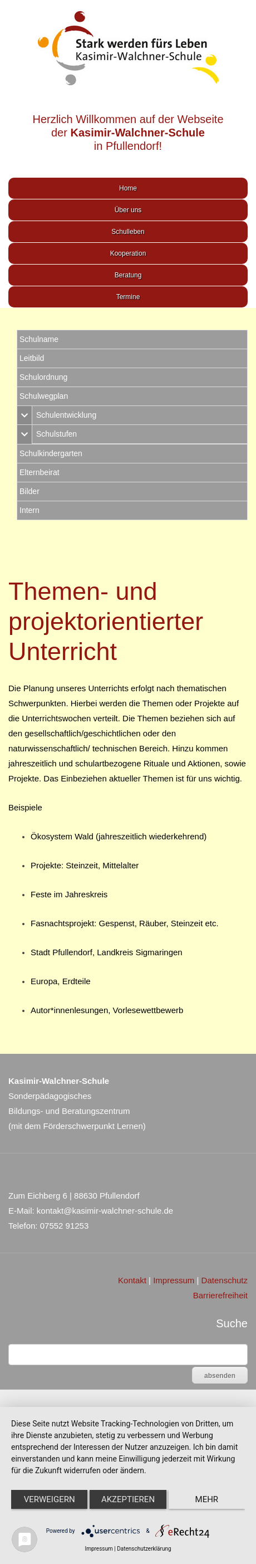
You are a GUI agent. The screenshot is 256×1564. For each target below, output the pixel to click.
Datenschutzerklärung (144, 1549)
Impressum (173, 1280)
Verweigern (49, 1499)
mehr (207, 1499)
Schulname (38, 339)
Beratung (128, 275)
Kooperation (128, 253)
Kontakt (132, 1280)
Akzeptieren (128, 1499)
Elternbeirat (39, 472)
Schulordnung (43, 377)
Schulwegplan (43, 396)
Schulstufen (56, 433)
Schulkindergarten (50, 453)
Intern (29, 510)
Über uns (128, 210)
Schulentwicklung (66, 414)
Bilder (29, 491)
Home (128, 188)
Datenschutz (224, 1280)
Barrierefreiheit (220, 1295)
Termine (128, 297)
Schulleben (127, 232)
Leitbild (31, 358)
